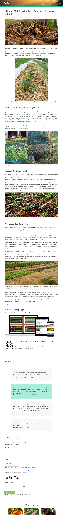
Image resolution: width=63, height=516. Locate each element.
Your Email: (8, 463)
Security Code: (9, 482)
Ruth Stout (22, 111)
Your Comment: (9, 448)
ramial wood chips (37, 237)
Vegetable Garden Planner (41, 313)
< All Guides (8, 305)
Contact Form (35, 443)
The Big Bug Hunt (30, 347)
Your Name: (8, 459)
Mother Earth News (18, 116)
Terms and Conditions (27, 494)
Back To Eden (18, 243)
